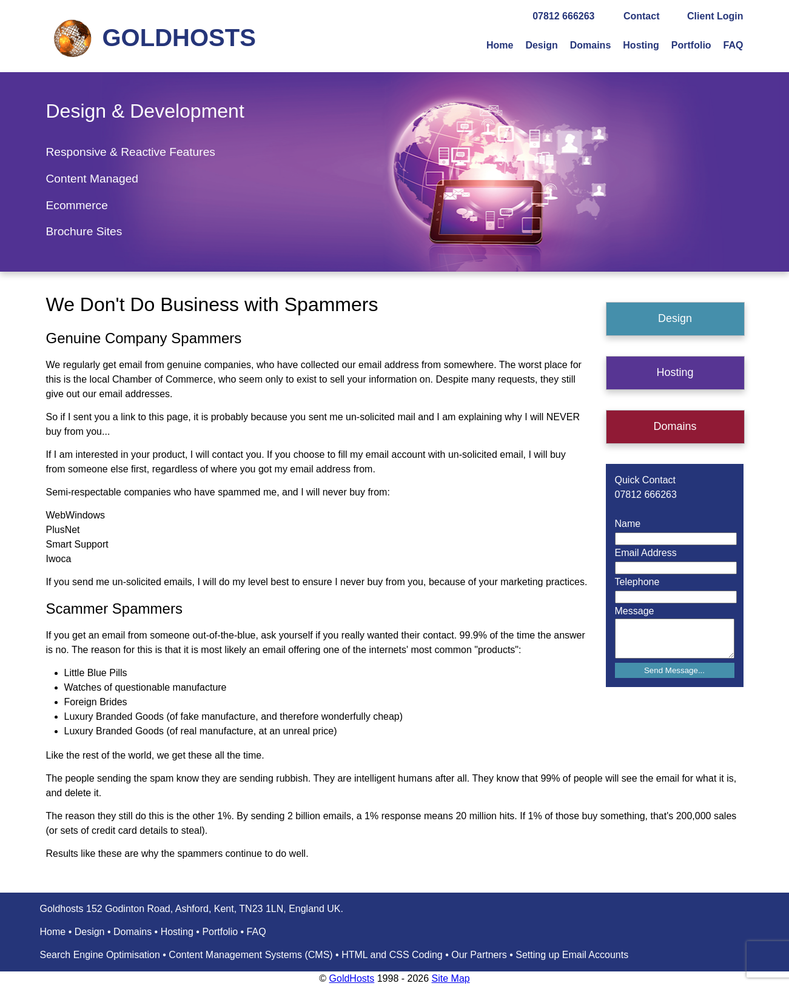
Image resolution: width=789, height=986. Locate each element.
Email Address (646, 553)
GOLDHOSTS (179, 37)
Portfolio (691, 45)
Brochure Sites (84, 231)
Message (634, 611)
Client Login (715, 16)
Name (628, 523)
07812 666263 (563, 16)
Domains (590, 45)
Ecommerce (77, 205)
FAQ (734, 45)
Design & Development (145, 111)
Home (499, 45)
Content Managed (92, 178)
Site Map (451, 978)
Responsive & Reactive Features (130, 152)
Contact (641, 16)
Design (541, 45)
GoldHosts (352, 978)
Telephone (637, 582)
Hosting (641, 45)
